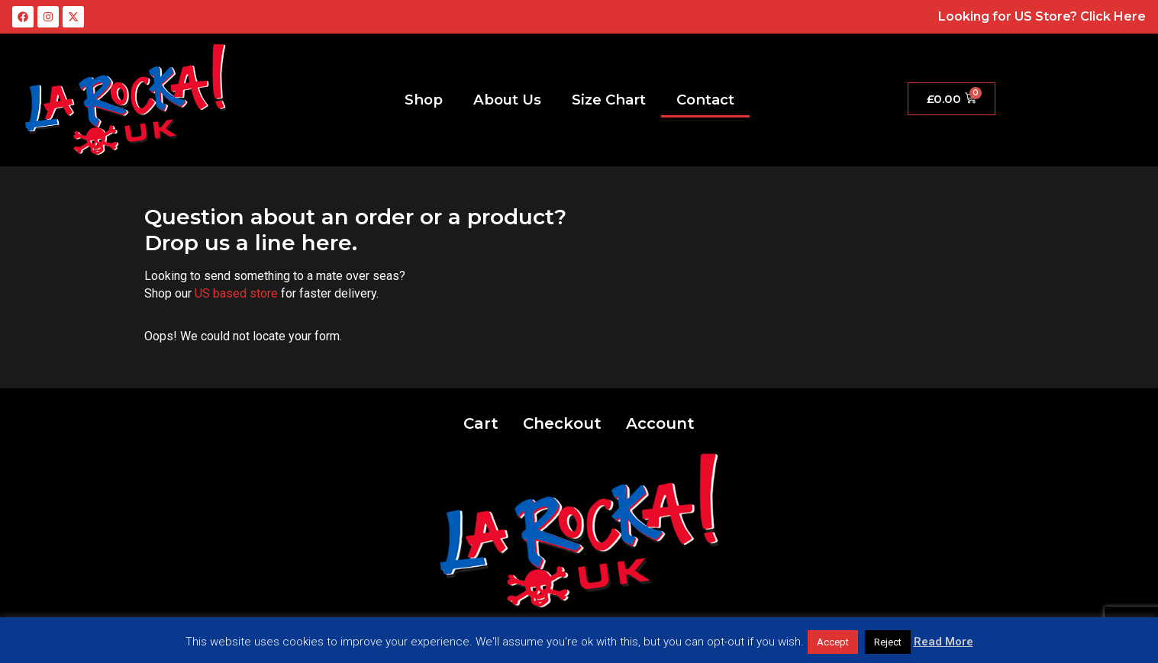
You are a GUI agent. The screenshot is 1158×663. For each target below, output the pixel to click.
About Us (507, 99)
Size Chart (609, 99)
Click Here (1113, 16)
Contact (705, 99)
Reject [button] (888, 642)
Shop (424, 99)
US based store (236, 293)
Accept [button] (833, 642)
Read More (943, 642)
